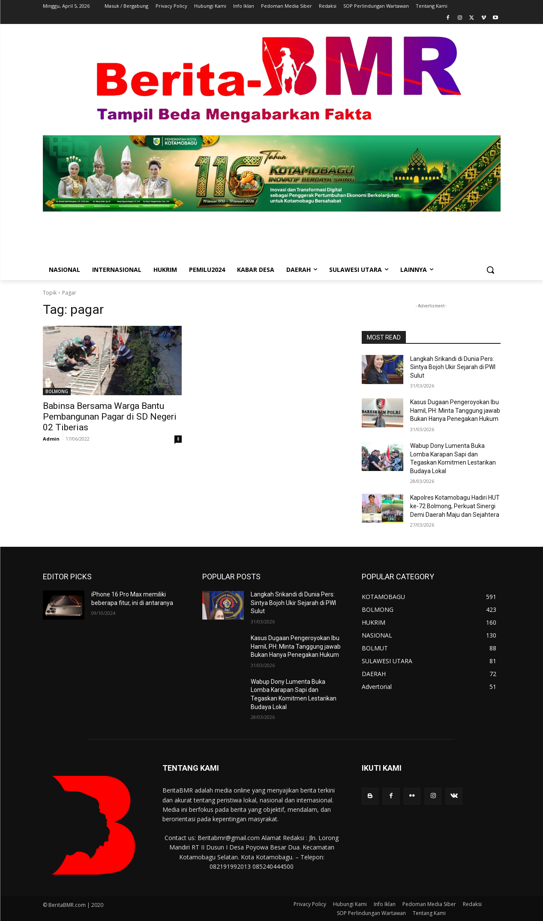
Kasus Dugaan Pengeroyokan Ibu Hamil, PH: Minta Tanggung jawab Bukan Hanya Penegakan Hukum (455, 410)
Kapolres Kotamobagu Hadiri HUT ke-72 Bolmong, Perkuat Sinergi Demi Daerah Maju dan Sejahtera (455, 506)
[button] (490, 269)
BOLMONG (56, 391)
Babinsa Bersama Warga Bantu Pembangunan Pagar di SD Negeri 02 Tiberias (110, 416)
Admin (51, 438)
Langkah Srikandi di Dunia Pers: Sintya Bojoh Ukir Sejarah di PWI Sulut (452, 367)
